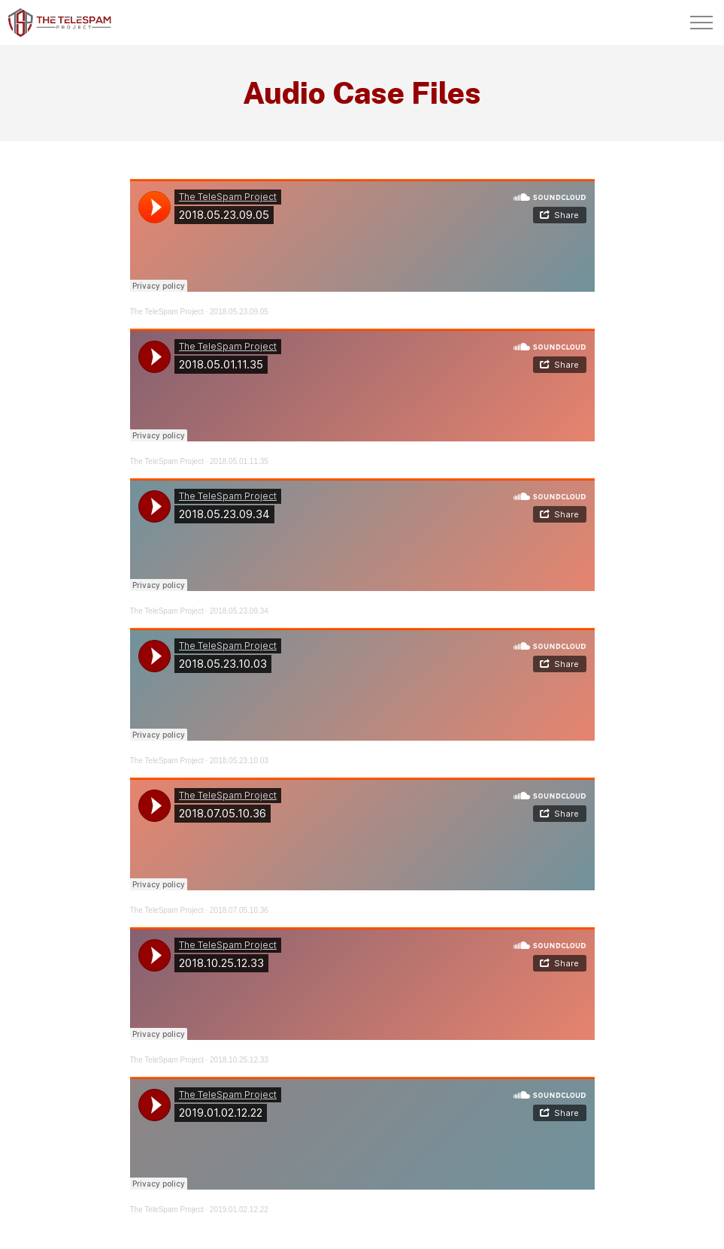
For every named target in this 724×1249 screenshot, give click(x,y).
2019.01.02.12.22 (239, 1209)
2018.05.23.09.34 (239, 611)
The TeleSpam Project (167, 312)
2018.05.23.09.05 (239, 312)
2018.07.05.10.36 (239, 910)
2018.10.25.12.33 (239, 1060)
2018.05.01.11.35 (239, 461)
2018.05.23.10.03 (239, 760)
